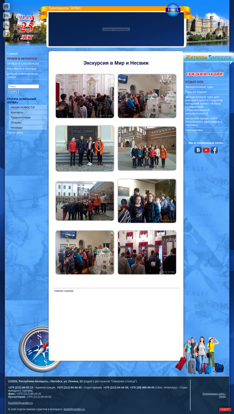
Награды (17, 127)
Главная (12, 53)
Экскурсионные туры (199, 86)
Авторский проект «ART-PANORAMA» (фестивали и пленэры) (203, 122)
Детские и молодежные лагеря (22, 75)
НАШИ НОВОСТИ (23, 107)
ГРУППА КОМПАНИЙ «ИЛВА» (21, 100)
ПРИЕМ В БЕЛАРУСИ (22, 58)
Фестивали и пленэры (22, 68)
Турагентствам (21, 117)
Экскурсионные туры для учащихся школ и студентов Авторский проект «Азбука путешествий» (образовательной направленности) (204, 105)
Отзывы (16, 122)
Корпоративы (194, 130)
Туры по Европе (196, 91)
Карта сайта (15, 132)
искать (13, 91)
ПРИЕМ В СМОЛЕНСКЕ (23, 63)
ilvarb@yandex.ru (74, 409)
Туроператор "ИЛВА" (65, 8)
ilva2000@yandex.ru (20, 403)
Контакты (17, 112)
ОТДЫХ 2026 (194, 81)
